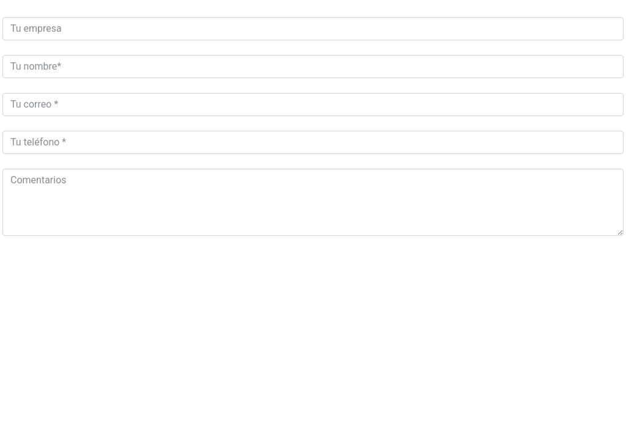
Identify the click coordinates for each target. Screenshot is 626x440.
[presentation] (95, 274)
